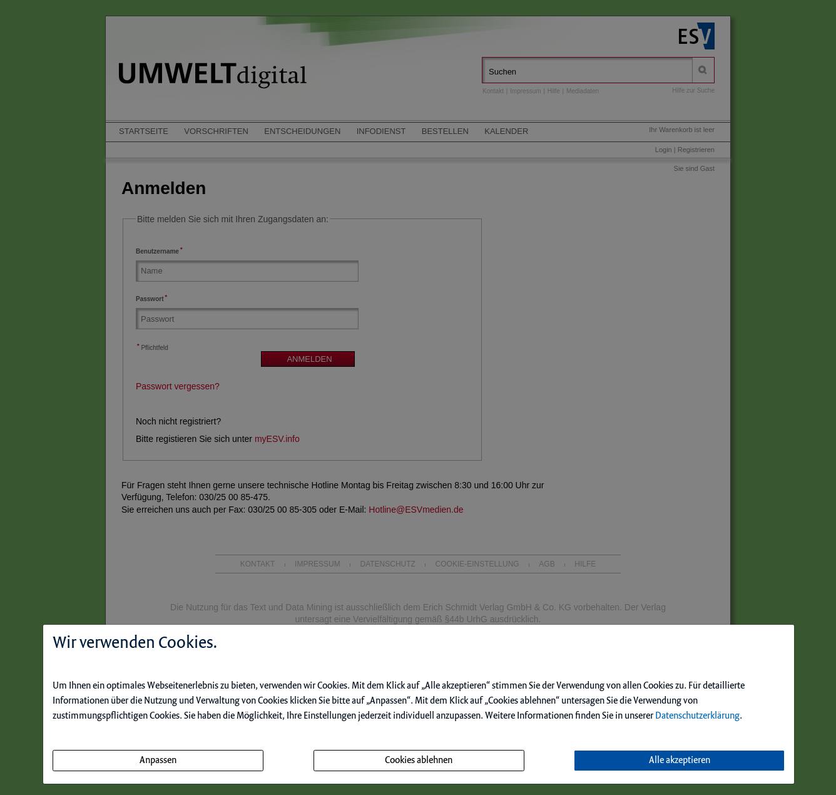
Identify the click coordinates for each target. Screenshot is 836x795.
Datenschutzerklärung (697, 716)
